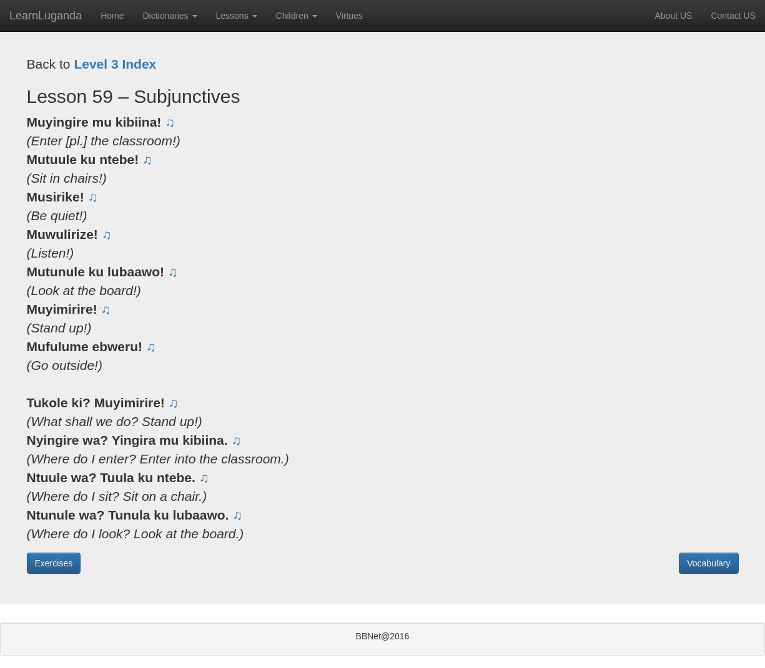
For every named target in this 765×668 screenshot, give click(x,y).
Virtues (349, 16)
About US (673, 16)
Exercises (54, 563)
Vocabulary (708, 563)
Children (296, 16)
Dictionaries (169, 16)
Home (112, 16)
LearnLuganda (45, 15)
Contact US (733, 16)
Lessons (236, 16)
